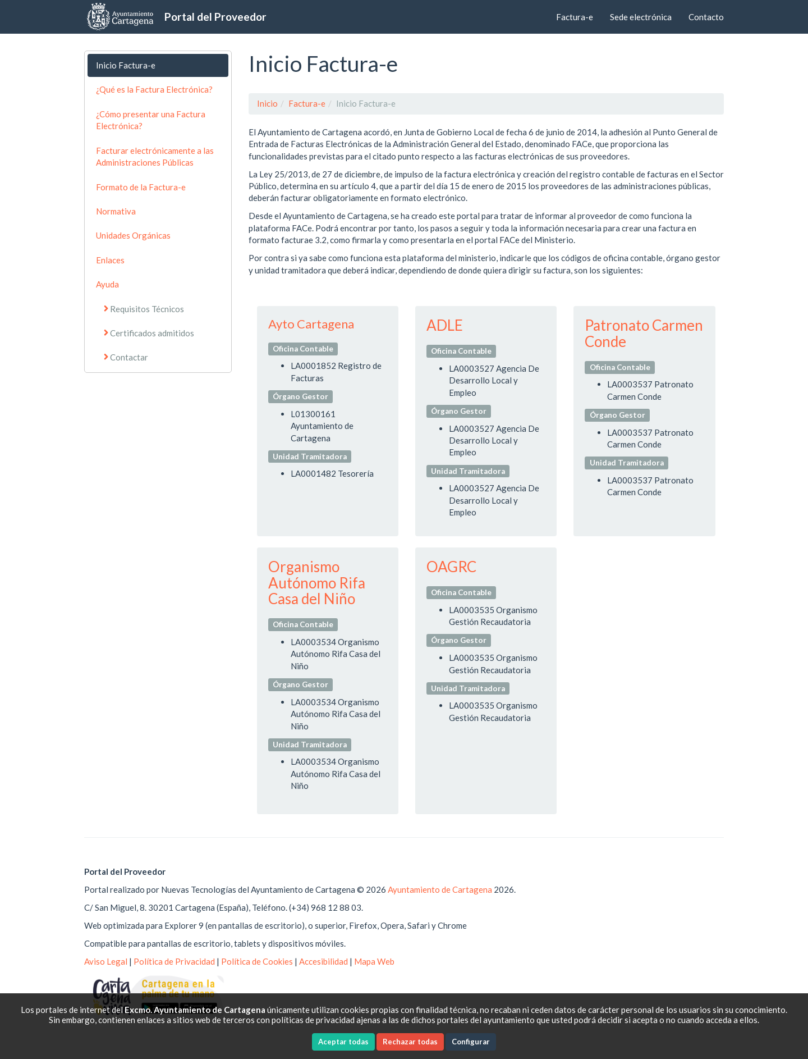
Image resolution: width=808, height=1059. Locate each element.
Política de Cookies (257, 961)
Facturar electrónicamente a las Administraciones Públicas (155, 156)
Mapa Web (374, 961)
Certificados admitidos (152, 333)
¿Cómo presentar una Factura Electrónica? (150, 120)
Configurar (471, 1041)
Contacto (706, 17)
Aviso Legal (105, 961)
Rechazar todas (410, 1041)
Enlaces (110, 260)
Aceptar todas (343, 1041)
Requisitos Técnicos (147, 309)
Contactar (129, 357)
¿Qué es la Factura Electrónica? (154, 89)
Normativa (116, 211)
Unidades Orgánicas (133, 235)
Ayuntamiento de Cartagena (440, 889)
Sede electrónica (641, 17)
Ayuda (107, 284)
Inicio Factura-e (125, 65)
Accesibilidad (323, 961)
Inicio (267, 103)
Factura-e (574, 17)
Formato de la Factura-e (141, 187)
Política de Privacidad (174, 961)
